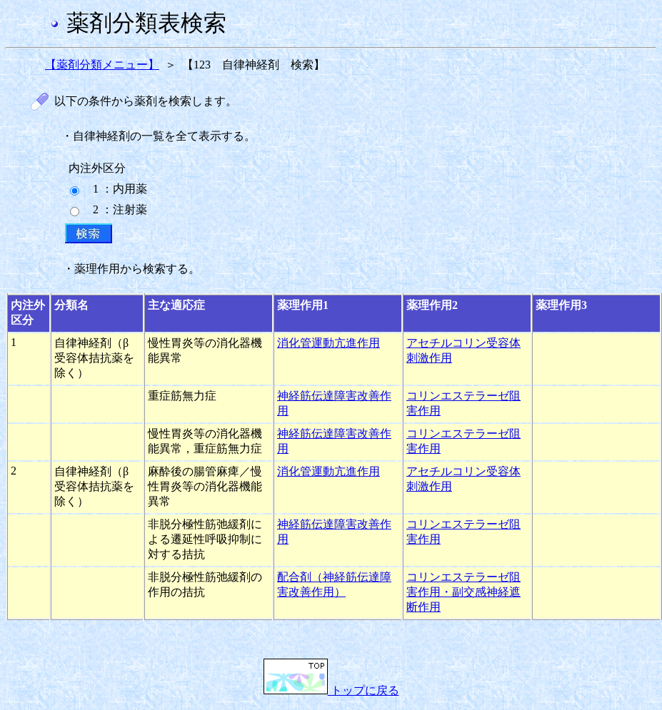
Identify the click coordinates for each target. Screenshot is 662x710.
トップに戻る (331, 690)
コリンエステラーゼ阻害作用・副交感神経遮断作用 (463, 592)
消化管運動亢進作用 (328, 343)
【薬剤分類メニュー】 (102, 65)
